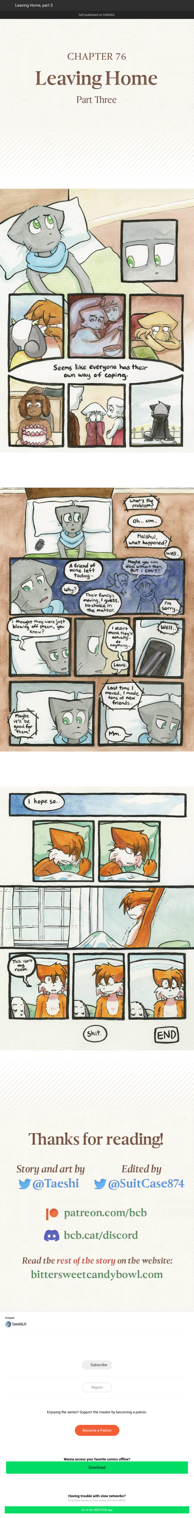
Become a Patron (97, 1430)
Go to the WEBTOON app (97, 1510)
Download (96, 1467)
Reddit (131, 1349)
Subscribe (99, 1365)
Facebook (80, 1349)
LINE (63, 1349)
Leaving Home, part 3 (34, 5)
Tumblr (114, 1349)
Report (96, 1387)
